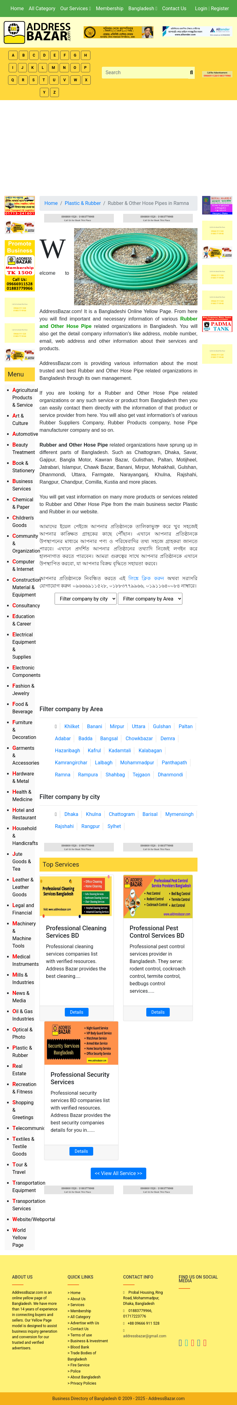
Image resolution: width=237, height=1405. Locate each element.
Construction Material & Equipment (26, 587)
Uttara (138, 726)
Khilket (71, 726)
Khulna (93, 814)
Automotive (25, 434)
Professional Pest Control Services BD (157, 931)
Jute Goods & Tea (21, 861)
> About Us (76, 1299)
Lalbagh (104, 763)
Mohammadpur (137, 763)
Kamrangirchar (71, 763)
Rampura (88, 775)
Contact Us (174, 8)
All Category (42, 8)
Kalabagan (150, 750)
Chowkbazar (139, 738)
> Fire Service (78, 1365)
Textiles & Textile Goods (23, 1146)
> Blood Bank (78, 1347)
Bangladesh (142, 8)
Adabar (63, 738)
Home (17, 8)
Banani (94, 726)
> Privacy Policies (82, 1383)
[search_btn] (191, 73)
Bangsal (109, 738)
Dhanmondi (170, 775)
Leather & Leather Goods (23, 887)
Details (76, 1012)
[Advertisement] (118, 146)
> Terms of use (80, 1335)
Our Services (75, 8)
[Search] (145, 73)
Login (201, 8)
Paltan (186, 726)
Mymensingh (179, 814)
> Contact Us (78, 1329)
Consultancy (26, 606)
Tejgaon (141, 775)
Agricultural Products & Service (25, 397)
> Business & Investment (88, 1341)
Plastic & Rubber (83, 203)
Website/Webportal (33, 1219)
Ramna (62, 775)
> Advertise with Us (83, 1323)
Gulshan (162, 726)
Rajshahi (64, 826)
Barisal (150, 814)
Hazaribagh (67, 750)
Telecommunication (34, 1128)
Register (220, 8)
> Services (76, 1305)
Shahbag (115, 775)
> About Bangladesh (84, 1377)
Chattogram (122, 814)
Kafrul (94, 750)
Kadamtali (120, 750)
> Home (74, 1293)
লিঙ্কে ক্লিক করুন (146, 578)
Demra (167, 738)
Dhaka (71, 814)
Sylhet (114, 826)
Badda (85, 738)
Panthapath (174, 763)
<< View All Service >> (118, 1173)
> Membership (79, 1311)
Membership (109, 8)
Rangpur (90, 826)
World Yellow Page (19, 1237)
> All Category (79, 1317)
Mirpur (117, 726)
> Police (74, 1371)
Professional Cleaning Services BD (76, 931)
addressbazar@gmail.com (144, 1336)
